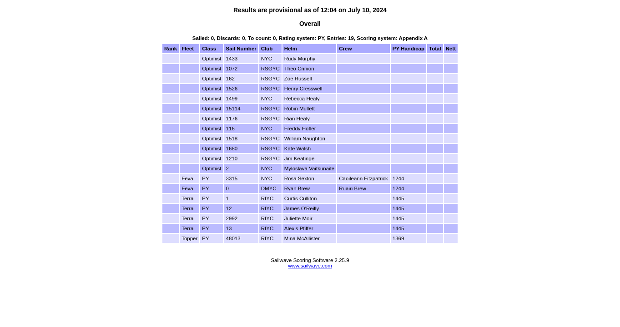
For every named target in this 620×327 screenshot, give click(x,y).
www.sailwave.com (310, 265)
